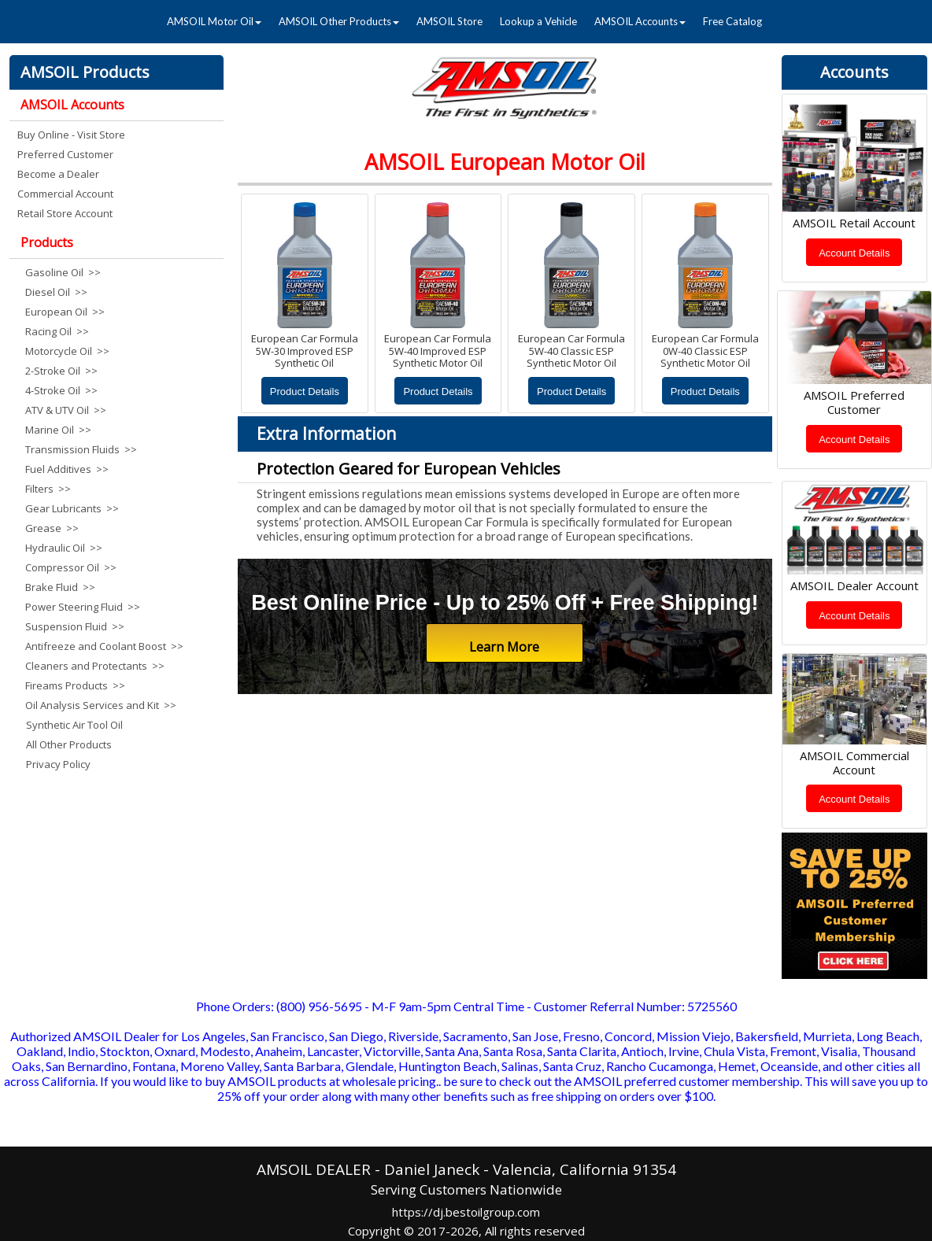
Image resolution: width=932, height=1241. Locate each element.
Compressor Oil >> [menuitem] (70, 567)
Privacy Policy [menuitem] (58, 764)
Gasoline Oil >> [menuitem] (63, 272)
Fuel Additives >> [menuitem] (67, 469)
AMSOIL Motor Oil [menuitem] (214, 21)
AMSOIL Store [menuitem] (449, 21)
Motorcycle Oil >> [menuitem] (67, 351)
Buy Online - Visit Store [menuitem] (71, 134)
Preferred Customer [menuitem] (65, 154)
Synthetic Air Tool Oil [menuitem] (74, 725)
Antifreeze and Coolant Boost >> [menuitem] (101, 646)
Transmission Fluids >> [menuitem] (81, 449)
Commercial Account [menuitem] (65, 194)
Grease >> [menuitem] (52, 528)
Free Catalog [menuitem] (732, 21)
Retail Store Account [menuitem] (65, 213)
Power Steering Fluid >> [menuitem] (82, 607)
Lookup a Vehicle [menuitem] (538, 21)
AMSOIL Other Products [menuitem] (339, 21)
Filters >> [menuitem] (48, 489)
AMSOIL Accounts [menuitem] (640, 21)
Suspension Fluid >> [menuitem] (74, 626)
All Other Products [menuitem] (69, 744)
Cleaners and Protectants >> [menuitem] (95, 666)
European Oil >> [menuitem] (65, 312)
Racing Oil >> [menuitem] (57, 331)
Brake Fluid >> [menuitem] (60, 587)
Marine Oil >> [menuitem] (58, 430)
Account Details (854, 253)
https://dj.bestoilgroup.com (466, 1212)
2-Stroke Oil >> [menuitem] (61, 371)
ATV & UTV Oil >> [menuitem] (65, 410)
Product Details (304, 391)
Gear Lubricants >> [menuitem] (72, 508)
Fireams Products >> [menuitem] (75, 685)
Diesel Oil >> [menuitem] (56, 292)
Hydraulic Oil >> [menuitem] (63, 548)
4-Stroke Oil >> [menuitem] (61, 390)
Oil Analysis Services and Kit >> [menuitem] (100, 705)
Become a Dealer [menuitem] (58, 174)
